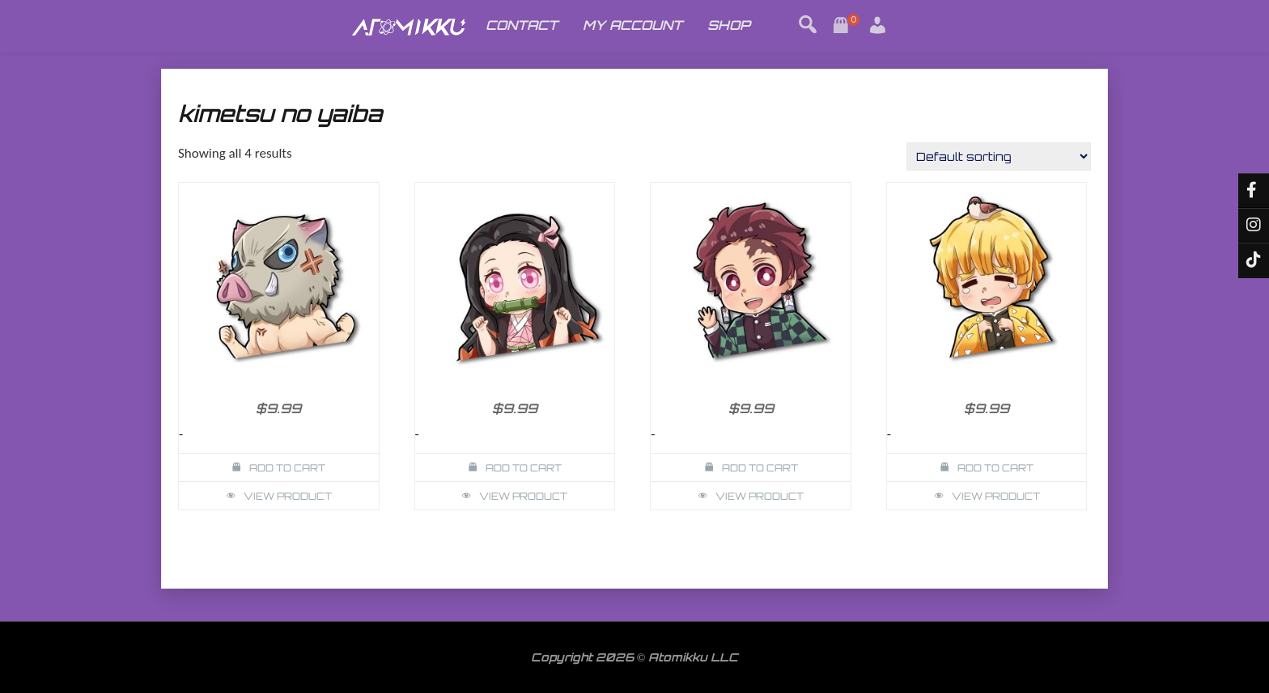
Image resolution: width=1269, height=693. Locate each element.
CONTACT (522, 25)
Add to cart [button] (287, 468)
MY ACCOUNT (632, 25)
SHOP (728, 25)
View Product (288, 496)
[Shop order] (998, 156)
